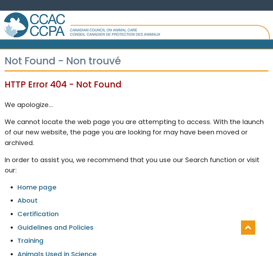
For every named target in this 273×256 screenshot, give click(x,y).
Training (30, 240)
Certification (38, 213)
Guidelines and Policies (55, 227)
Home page (37, 187)
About (27, 200)
